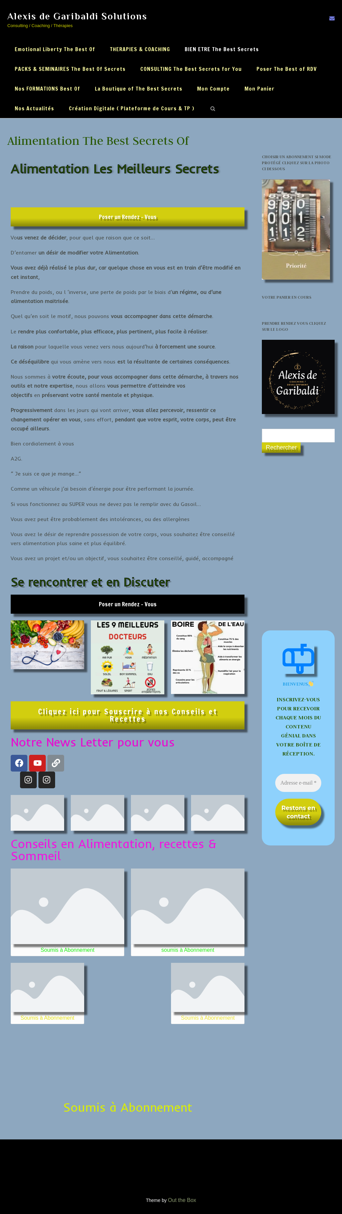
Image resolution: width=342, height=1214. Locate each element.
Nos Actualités (34, 108)
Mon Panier (259, 88)
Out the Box (182, 1200)
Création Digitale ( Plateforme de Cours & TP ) (131, 108)
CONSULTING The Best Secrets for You (191, 69)
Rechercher (281, 447)
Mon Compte (213, 88)
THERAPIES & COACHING (140, 49)
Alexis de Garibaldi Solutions (77, 16)
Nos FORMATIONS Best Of (47, 88)
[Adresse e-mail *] (298, 783)
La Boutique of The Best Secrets (138, 88)
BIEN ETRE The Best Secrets (222, 49)
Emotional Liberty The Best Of (55, 49)
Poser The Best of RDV (286, 69)
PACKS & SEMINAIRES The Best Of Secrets (70, 69)
